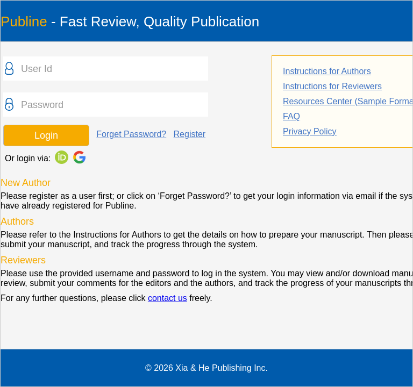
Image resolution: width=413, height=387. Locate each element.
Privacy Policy (310, 131)
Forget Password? (131, 134)
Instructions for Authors (327, 71)
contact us (167, 298)
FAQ (291, 116)
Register (190, 134)
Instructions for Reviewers (332, 86)
